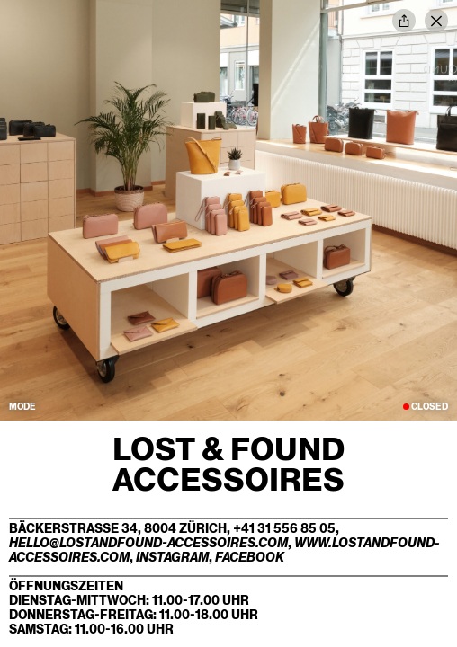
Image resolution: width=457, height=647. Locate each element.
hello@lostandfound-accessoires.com (148, 543)
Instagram (172, 557)
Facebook (249, 557)
